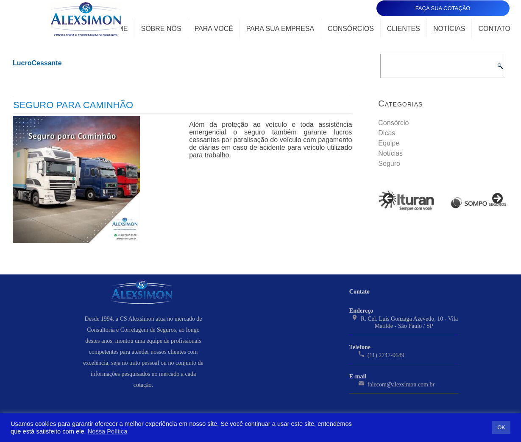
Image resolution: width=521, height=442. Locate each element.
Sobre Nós (161, 28)
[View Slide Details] (406, 201)
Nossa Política (108, 431)
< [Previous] (388, 199)
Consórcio (393, 122)
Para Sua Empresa (280, 28)
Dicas (386, 133)
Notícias (449, 28)
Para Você (214, 28)
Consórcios (351, 28)
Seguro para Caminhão (73, 105)
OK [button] (501, 427)
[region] (442, 201)
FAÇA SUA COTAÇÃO (443, 8)
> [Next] (496, 199)
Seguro (389, 163)
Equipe (388, 143)
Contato (494, 28)
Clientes (403, 28)
